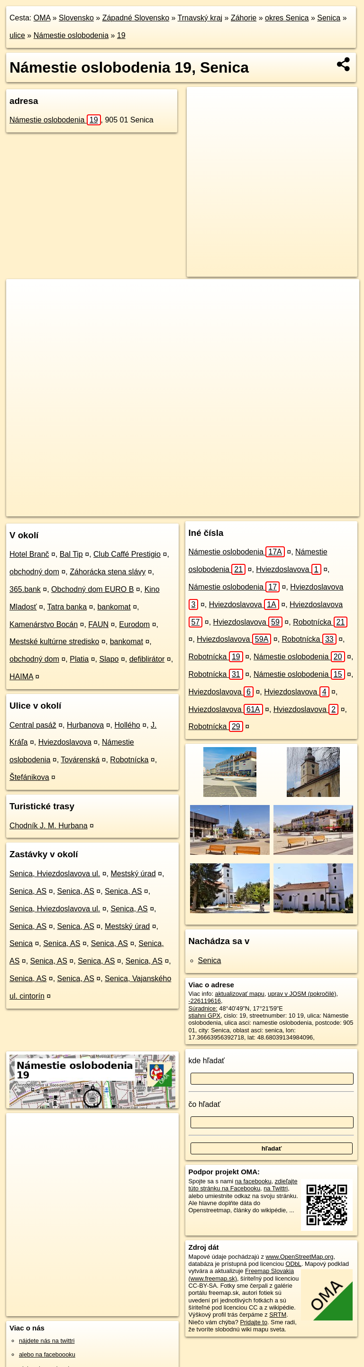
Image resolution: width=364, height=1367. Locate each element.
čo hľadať (205, 1104)
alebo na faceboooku (47, 1354)
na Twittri (276, 1188)
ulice (17, 35)
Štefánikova (29, 777)
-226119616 (205, 1000)
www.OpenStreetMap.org (299, 1256)
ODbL (293, 1263)
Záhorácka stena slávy (108, 572)
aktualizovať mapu (239, 993)
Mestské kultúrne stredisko (54, 641)
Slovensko (76, 18)
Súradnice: (203, 1008)
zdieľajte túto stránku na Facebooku (243, 1185)
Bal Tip (71, 554)
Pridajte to (253, 1322)
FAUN (98, 624)
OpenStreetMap (156, 509)
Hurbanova (85, 725)
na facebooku (253, 1181)
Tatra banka (67, 607)
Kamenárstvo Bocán (43, 624)
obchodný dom (34, 572)
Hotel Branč (29, 554)
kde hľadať (207, 1061)
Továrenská (80, 760)
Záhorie (243, 18)
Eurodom (134, 624)
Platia (79, 659)
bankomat (113, 607)
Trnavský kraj (200, 18)
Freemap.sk (206, 509)
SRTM (277, 1314)
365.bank (25, 589)
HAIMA (21, 677)
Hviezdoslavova (64, 742)
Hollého (127, 725)
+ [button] (22, 295)
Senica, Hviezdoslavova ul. (54, 874)
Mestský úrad (132, 874)
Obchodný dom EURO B (92, 589)
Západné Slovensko (135, 18)
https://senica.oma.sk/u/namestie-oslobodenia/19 (297, 509)
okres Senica (287, 18)
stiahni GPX (205, 1015)
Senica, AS (27, 891)
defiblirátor (147, 659)
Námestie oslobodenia (71, 35)
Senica (328, 18)
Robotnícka (129, 760)
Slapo (109, 659)
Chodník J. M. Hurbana (48, 826)
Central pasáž (32, 725)
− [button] (22, 310)
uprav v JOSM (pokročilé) (302, 993)
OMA (42, 18)
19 (121, 35)
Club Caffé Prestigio (127, 554)
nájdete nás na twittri (46, 1340)
